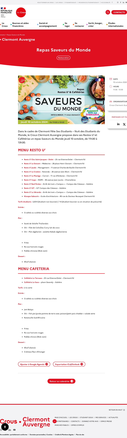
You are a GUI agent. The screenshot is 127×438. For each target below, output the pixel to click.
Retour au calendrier (61, 381)
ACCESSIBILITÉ (107, 2)
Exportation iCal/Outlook (69, 364)
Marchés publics (62, 425)
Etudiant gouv (86, 417)
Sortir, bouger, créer (95, 24)
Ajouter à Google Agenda (34, 364)
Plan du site (80, 434)
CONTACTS (119, 12)
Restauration (63, 57)
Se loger (67, 24)
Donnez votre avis (90, 421)
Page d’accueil (61, 417)
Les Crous (73, 417)
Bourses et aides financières (20, 24)
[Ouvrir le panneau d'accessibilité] (5, 427)
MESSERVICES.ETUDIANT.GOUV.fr (89, 2)
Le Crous (5, 24)
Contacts (75, 421)
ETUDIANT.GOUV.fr (70, 2)
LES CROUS (59, 2)
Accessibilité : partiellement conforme (13, 434)
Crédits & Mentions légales (64, 434)
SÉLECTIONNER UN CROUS (45, 2)
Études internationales (115, 24)
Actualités (113, 417)
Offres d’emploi (77, 425)
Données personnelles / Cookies (41, 434)
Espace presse (106, 421)
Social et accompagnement (48, 24)
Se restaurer (79, 24)
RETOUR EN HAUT (115, 410)
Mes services (100, 417)
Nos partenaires (62, 421)
